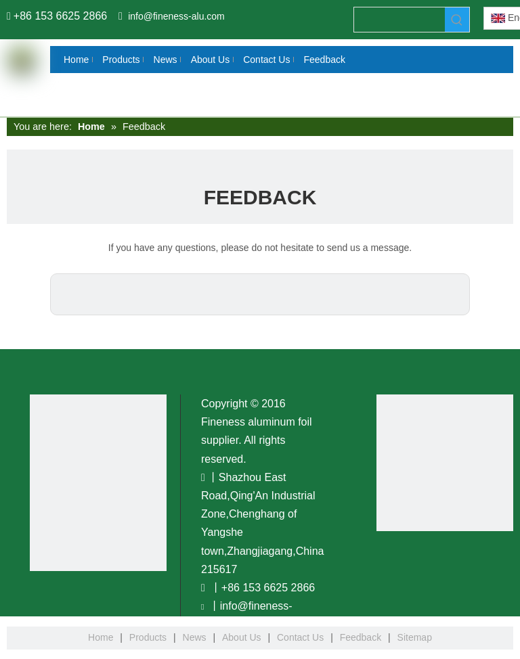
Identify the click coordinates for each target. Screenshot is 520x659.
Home (100, 637)
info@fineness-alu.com (176, 16)
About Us (241, 637)
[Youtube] (11, 284)
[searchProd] (399, 19)
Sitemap (414, 637)
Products (148, 637)
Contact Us (300, 637)
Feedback (360, 637)
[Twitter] (11, 259)
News (195, 637)
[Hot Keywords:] (457, 19)
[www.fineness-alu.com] (444, 462)
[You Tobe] (84, 482)
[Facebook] (11, 209)
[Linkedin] (11, 234)
